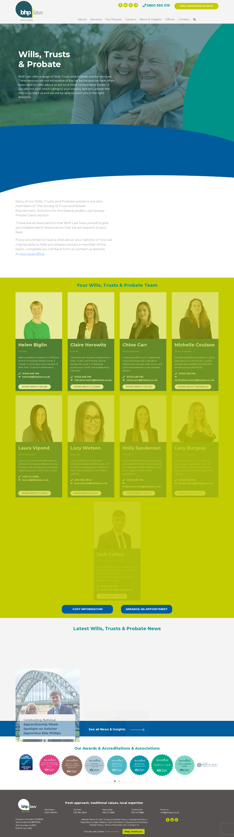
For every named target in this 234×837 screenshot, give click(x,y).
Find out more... (112, 831)
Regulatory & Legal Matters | (93, 822)
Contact (184, 19)
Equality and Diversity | (137, 822)
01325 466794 (50, 812)
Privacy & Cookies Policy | (116, 820)
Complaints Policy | (138, 820)
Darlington (49, 809)
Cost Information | (116, 822)
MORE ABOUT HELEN (34, 386)
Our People (113, 19)
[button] (115, 781)
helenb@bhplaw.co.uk (34, 377)
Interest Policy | (96, 825)
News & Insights (150, 19)
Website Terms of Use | (92, 820)
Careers (130, 19)
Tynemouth (137, 809)
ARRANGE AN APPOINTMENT (147, 609)
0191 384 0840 (80, 812)
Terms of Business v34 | (116, 825)
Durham (77, 809)
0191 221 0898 (108, 812)
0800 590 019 (158, 5)
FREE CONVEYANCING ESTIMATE (196, 6)
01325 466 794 (28, 373)
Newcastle (107, 809)
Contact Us (133, 825)
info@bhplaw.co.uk (169, 812)
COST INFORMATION (87, 609)
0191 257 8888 (137, 812)
